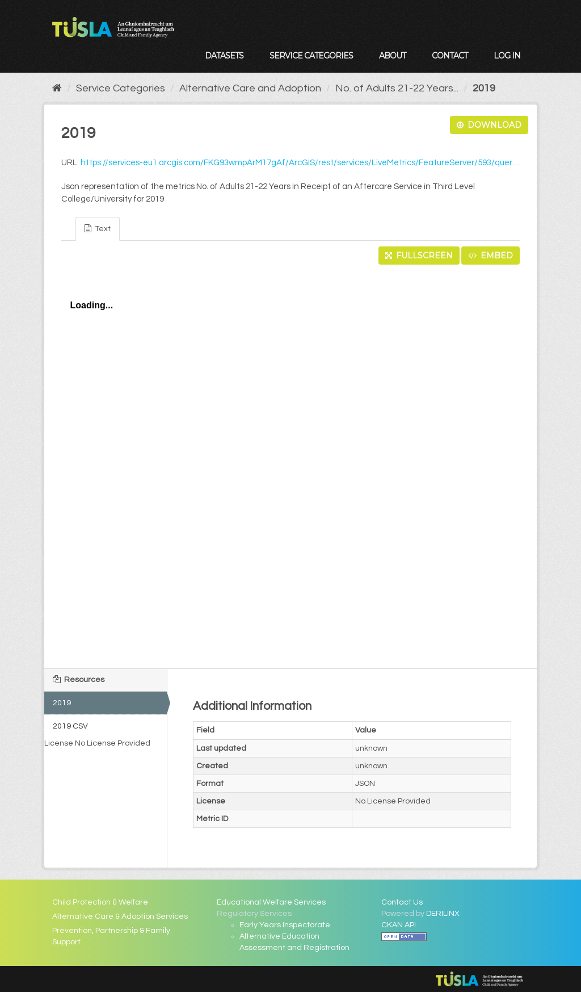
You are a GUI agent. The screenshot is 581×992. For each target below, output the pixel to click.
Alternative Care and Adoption (250, 88)
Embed (490, 255)
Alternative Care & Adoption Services (120, 916)
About (392, 56)
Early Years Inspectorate (284, 925)
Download (489, 125)
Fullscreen (419, 255)
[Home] (57, 88)
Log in (507, 56)
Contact (450, 56)
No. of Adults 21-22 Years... (396, 88)
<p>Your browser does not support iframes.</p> (290, 463)
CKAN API (398, 925)
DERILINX (443, 914)
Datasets (224, 56)
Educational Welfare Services (271, 902)
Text (98, 228)
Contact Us (402, 902)
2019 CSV (70, 726)
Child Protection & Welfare (100, 902)
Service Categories (311, 56)
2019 (484, 88)
